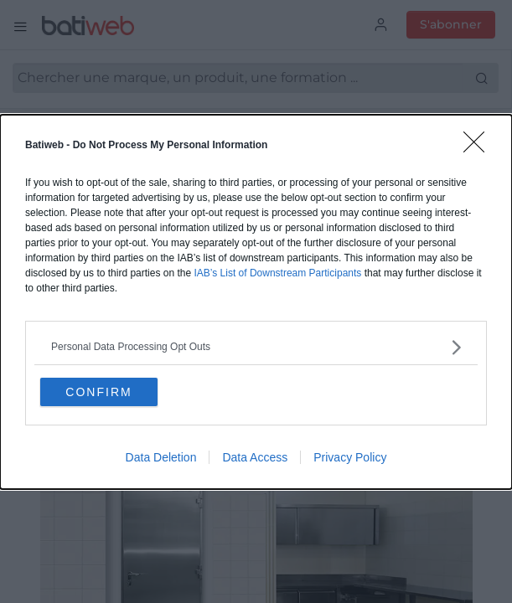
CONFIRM (98, 392)
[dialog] (256, 302)
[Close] (479, 147)
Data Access (254, 457)
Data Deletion (161, 457)
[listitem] (256, 347)
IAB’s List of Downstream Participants (277, 273)
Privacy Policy (349, 457)
